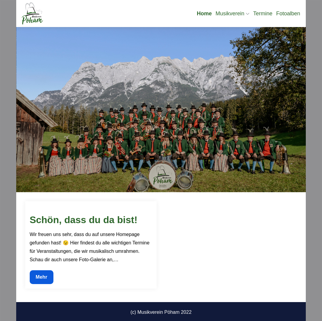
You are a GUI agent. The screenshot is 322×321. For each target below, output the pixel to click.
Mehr (43, 278)
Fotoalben (288, 14)
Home (204, 14)
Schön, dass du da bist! (83, 219)
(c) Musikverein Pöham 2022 (161, 312)
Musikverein (232, 14)
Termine (262, 14)
